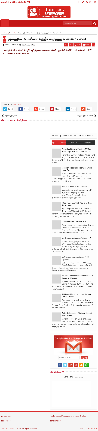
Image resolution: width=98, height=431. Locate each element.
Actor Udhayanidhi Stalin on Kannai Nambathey (77, 314)
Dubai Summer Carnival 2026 (74, 221)
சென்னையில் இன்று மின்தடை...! (76, 238)
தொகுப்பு (88, 142)
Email (86, 45)
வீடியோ (17, 104)
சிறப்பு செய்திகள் (59, 142)
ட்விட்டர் (73, 142)
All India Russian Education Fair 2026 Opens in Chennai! (77, 276)
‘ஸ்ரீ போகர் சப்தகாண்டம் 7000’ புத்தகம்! (75, 258)
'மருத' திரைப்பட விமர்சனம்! (74, 186)
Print (78, 45)
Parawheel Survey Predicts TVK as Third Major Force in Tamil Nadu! (76, 150)
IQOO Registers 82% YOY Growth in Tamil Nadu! (77, 204)
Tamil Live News (7, 429)
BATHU (94, 429)
